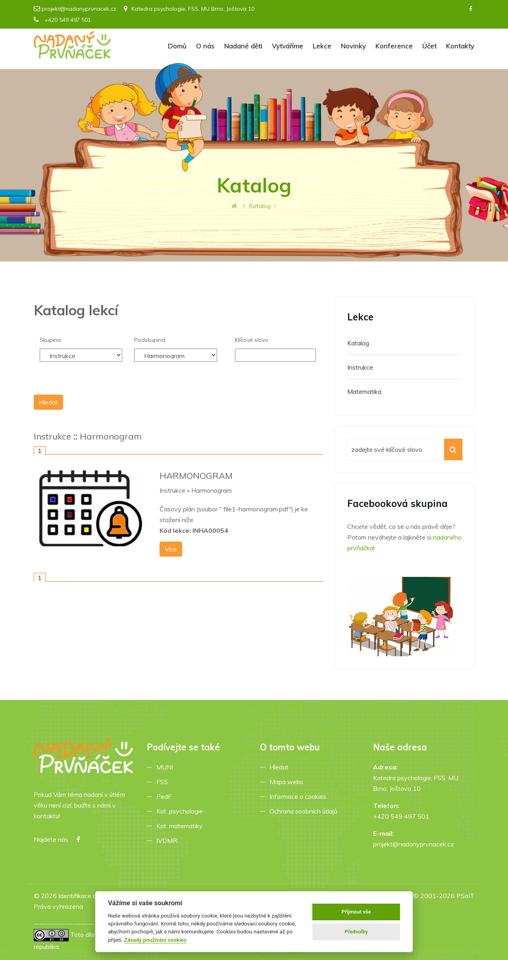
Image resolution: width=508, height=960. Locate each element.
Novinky (353, 46)
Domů (177, 46)
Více (171, 549)
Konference (394, 46)
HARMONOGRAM (196, 475)
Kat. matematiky (181, 826)
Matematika (364, 391)
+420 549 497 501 (62, 19)
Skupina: (51, 339)
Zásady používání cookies (155, 940)
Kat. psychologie (181, 811)
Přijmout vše (356, 912)
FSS (163, 782)
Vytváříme (287, 46)
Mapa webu (287, 782)
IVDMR (166, 840)
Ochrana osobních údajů (305, 811)
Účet (429, 46)
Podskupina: (150, 339)
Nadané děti (243, 46)
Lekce (322, 46)
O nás (205, 46)
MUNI (166, 767)
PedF (165, 796)
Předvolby (356, 932)
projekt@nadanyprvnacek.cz (79, 8)
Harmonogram (111, 436)
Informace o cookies (299, 796)
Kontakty (460, 46)
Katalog (358, 343)
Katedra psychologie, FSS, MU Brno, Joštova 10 (189, 8)
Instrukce (52, 436)
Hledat (280, 767)
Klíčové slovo (251, 339)
